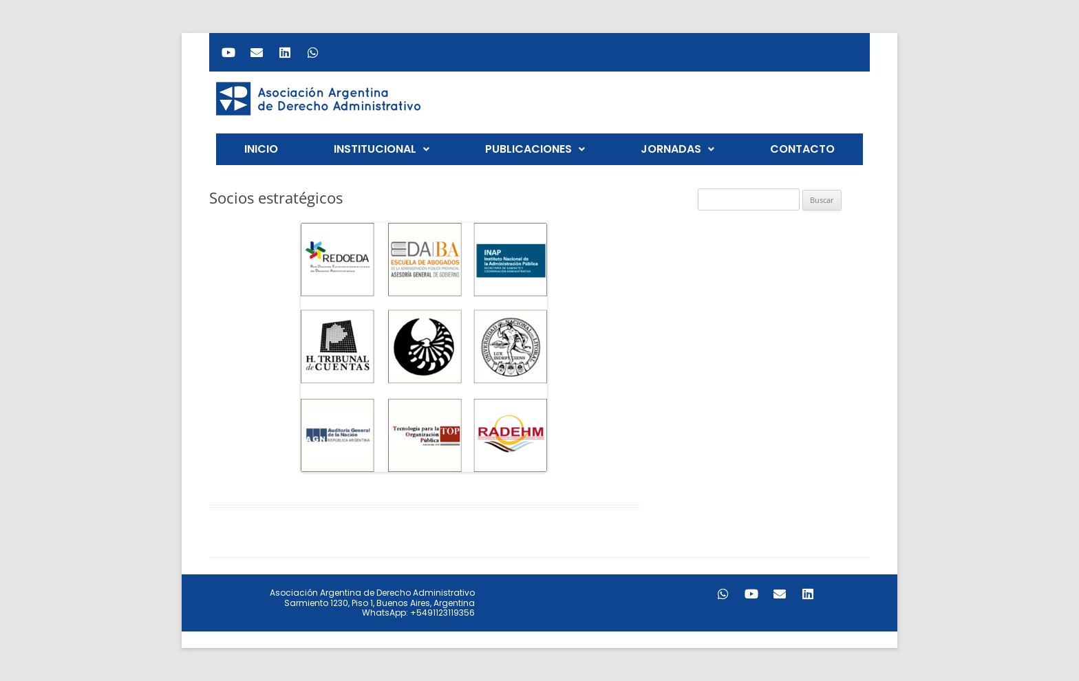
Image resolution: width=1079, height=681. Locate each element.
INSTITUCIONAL (381, 149)
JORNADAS (677, 149)
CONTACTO (802, 149)
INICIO (261, 149)
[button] (381, 149)
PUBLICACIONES (535, 149)
